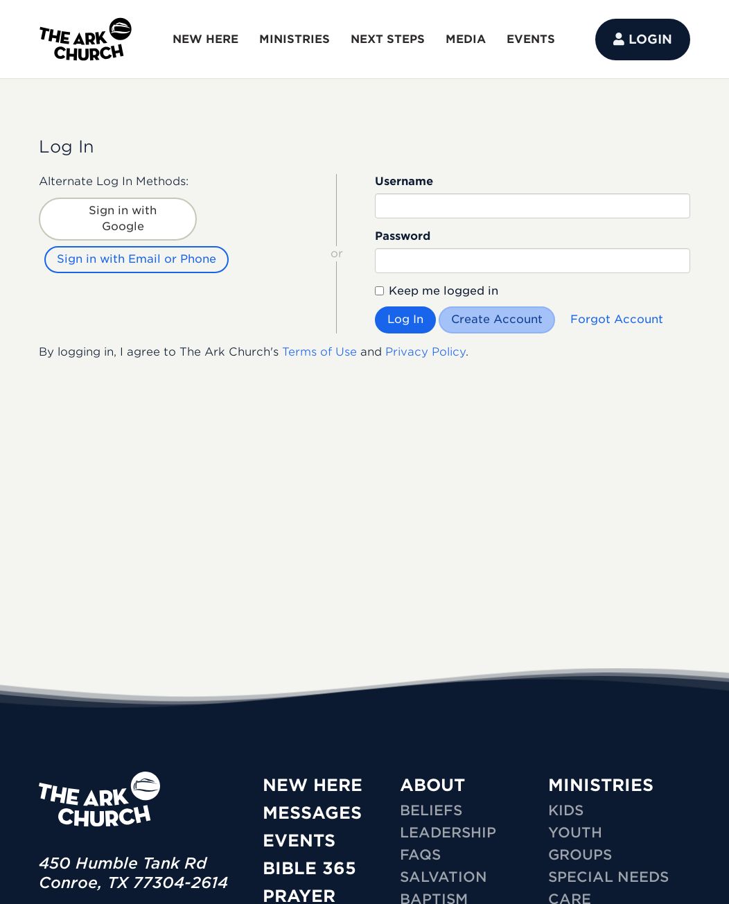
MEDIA (466, 39)
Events (299, 841)
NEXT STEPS (388, 39)
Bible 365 (309, 868)
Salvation (443, 877)
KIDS (565, 810)
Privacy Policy (425, 351)
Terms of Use (319, 351)
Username (404, 181)
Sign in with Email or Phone (136, 259)
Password (402, 236)
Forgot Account (616, 319)
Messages (312, 813)
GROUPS (580, 854)
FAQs (420, 854)
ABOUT (432, 785)
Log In (405, 319)
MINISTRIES (294, 39)
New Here (312, 785)
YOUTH (575, 832)
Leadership (448, 832)
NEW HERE (205, 39)
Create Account (497, 319)
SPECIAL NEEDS (608, 877)
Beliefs (431, 810)
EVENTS (531, 39)
